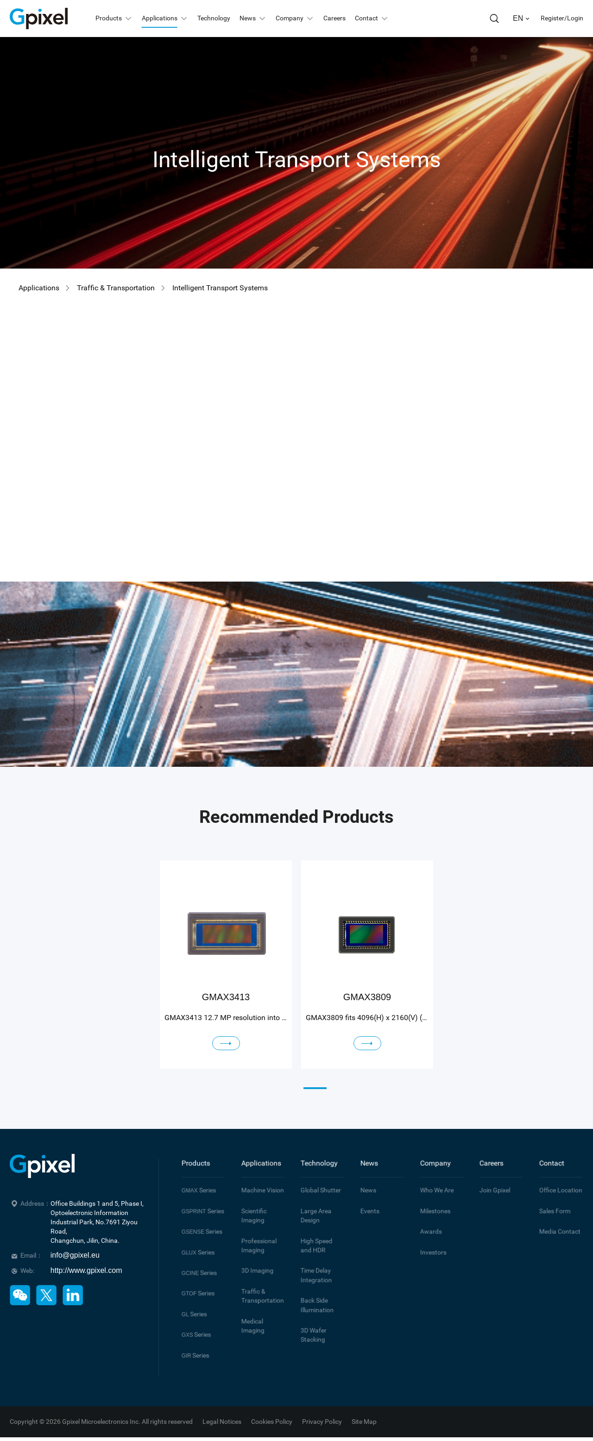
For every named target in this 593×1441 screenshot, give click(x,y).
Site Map (364, 1410)
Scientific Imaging (250, 1203)
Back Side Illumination (313, 1276)
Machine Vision (257, 1183)
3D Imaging (253, 1248)
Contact (549, 1161)
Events (367, 1200)
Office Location (555, 1183)
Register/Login (562, 18)
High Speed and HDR (317, 1228)
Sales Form (551, 1200)
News (367, 1161)
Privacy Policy (322, 1410)
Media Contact (554, 1217)
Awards (428, 1217)
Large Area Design (312, 1203)
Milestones (431, 1200)
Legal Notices (221, 1410)
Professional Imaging (254, 1228)
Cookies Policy (271, 1410)
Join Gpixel (491, 1183)
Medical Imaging (259, 1289)
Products (192, 1161)
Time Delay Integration (312, 1252)
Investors (429, 1234)
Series (195, 1183)
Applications (39, 287)
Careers (488, 1161)
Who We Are (433, 1183)
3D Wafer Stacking (311, 1300)
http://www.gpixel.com (86, 1270)
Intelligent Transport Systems (220, 287)
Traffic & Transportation (116, 287)
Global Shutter (316, 1183)
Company (431, 1161)
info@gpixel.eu (75, 1255)
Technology (314, 1161)
